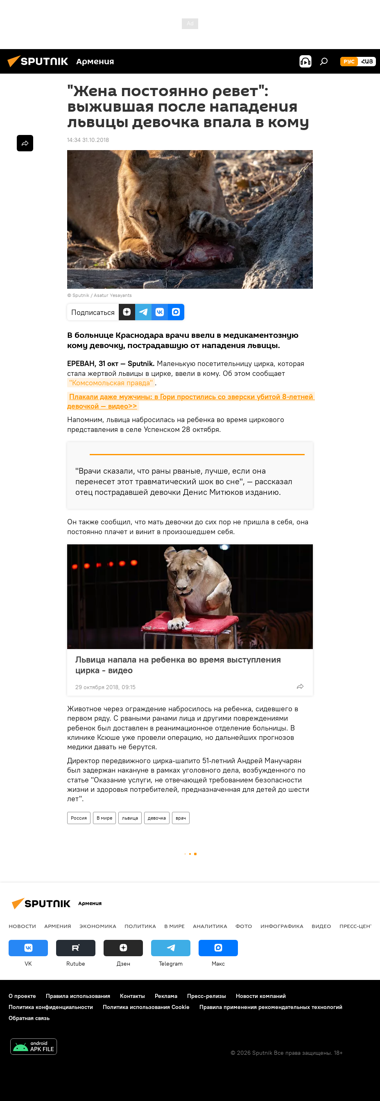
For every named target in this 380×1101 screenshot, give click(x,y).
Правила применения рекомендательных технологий (270, 1007)
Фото (243, 926)
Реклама (166, 996)
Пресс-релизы (206, 996)
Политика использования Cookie (146, 1007)
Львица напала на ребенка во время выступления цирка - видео (178, 664)
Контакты (132, 996)
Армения (57, 926)
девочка (157, 818)
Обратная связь (29, 1018)
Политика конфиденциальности (51, 1007)
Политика (140, 926)
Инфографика (281, 926)
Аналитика (210, 926)
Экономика (97, 926)
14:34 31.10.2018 (88, 140)
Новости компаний (261, 996)
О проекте (22, 996)
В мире (104, 818)
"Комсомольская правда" (111, 382)
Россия (79, 818)
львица (130, 818)
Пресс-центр (358, 926)
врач (181, 818)
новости (22, 926)
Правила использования (78, 996)
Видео (321, 926)
